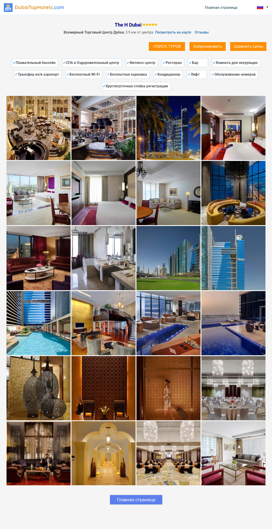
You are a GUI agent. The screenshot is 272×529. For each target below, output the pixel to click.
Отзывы (202, 32)
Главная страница (221, 7)
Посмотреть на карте (173, 32)
